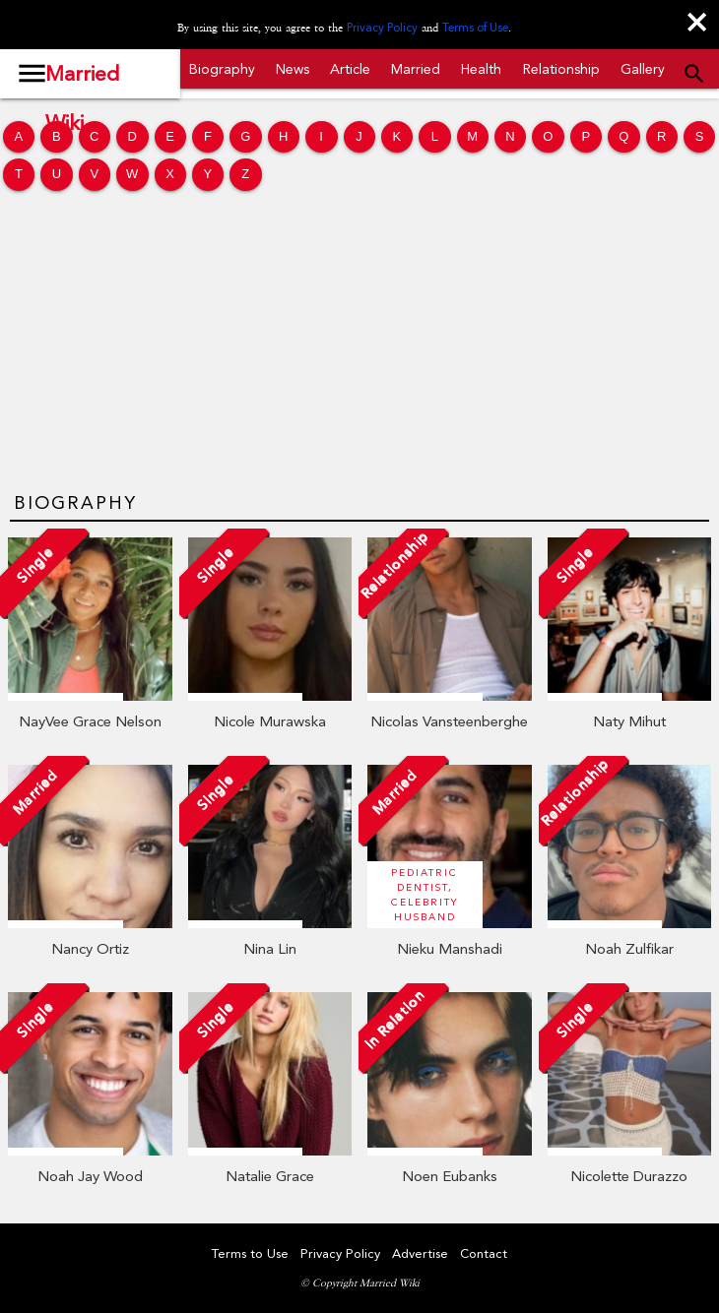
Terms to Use (250, 1253)
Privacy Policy (382, 27)
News (292, 69)
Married (415, 69)
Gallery (643, 69)
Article (350, 69)
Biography (222, 69)
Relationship (561, 69)
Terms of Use (475, 27)
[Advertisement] (359, 341)
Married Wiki (82, 80)
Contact (483, 1253)
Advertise (420, 1253)
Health (481, 69)
